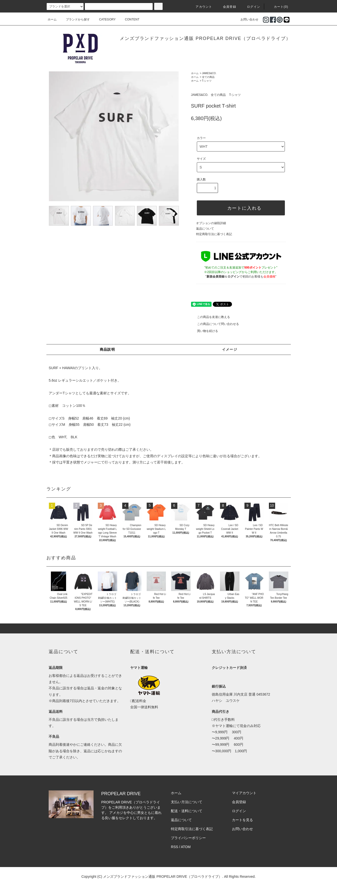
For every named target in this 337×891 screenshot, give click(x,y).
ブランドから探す (75, 19)
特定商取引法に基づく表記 (214, 234)
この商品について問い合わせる (215, 324)
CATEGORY (104, 19)
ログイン (250, 6)
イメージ (229, 349)
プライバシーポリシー (188, 838)
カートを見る (242, 820)
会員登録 (226, 6)
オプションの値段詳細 (211, 223)
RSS (174, 847)
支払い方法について (186, 802)
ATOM (186, 847)
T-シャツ (207, 80)
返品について (205, 228)
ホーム (52, 19)
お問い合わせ (246, 19)
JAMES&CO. (209, 73)
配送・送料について (186, 811)
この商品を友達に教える (210, 317)
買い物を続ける (204, 331)
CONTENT (129, 19)
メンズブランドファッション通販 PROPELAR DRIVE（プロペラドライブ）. (163, 877)
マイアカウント (244, 793)
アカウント (201, 6)
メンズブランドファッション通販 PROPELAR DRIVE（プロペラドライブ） (205, 38)
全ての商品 (208, 77)
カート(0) (278, 6)
